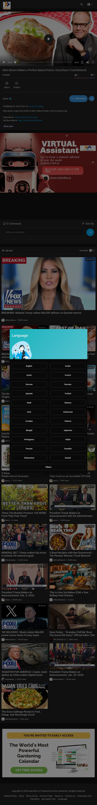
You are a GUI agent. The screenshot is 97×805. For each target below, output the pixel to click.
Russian (67, 384)
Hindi (29, 403)
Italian (68, 439)
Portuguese (29, 439)
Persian (29, 449)
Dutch (29, 375)
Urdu (29, 412)
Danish (68, 458)
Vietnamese (29, 458)
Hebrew (68, 421)
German (29, 384)
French (68, 375)
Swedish (68, 449)
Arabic (68, 366)
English (29, 366)
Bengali (29, 430)
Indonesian (68, 412)
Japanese (68, 430)
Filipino (48, 467)
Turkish (68, 393)
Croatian (29, 421)
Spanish (29, 393)
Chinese (67, 403)
